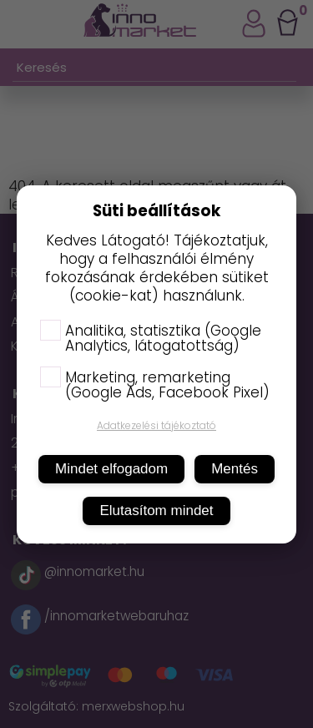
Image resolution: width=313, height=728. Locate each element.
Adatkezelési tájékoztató (156, 425)
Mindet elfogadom (111, 469)
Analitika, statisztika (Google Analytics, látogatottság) (150, 338)
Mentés (234, 469)
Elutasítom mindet (156, 510)
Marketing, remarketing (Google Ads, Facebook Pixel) (155, 385)
